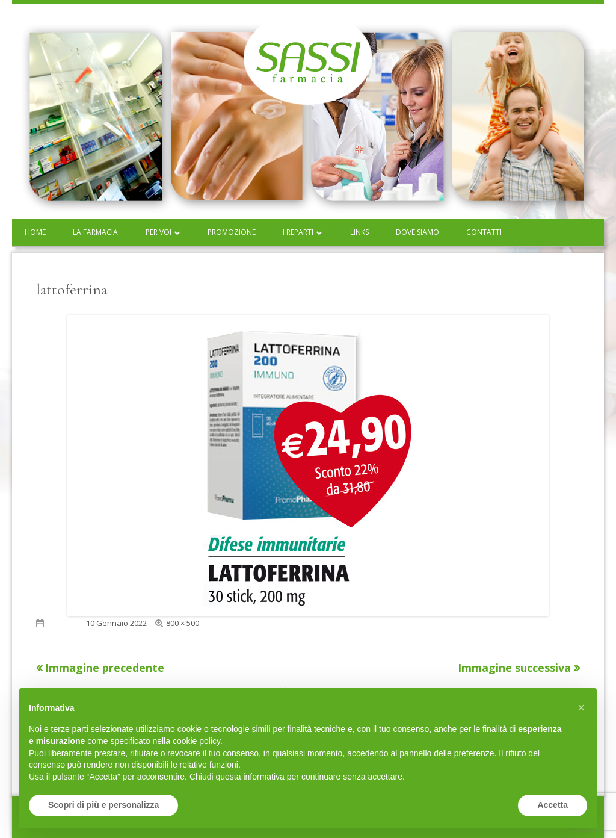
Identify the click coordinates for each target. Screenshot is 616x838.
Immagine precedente (104, 667)
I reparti (298, 232)
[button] (581, 707)
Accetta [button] (552, 805)
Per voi (158, 232)
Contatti (484, 232)
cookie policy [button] (196, 741)
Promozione (232, 232)
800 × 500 (182, 623)
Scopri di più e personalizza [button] (103, 805)
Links (359, 232)
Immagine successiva (514, 667)
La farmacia (95, 232)
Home (35, 232)
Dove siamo (417, 232)
